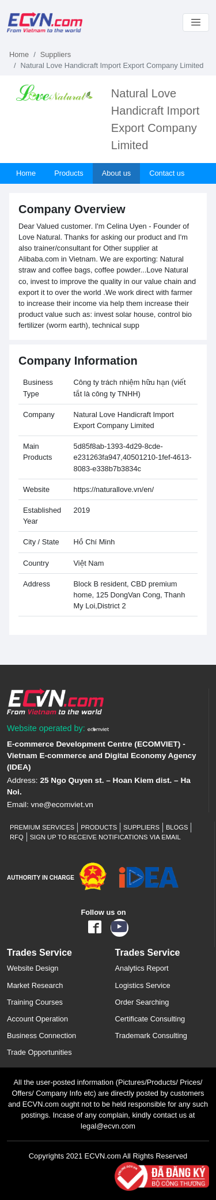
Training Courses (35, 1002)
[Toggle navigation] (196, 22)
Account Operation (37, 1018)
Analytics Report (142, 968)
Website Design (32, 968)
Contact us (166, 173)
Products (69, 173)
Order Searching (142, 1002)
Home (19, 54)
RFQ (17, 837)
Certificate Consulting (150, 1018)
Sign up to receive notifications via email (105, 837)
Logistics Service (142, 985)
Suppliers (55, 54)
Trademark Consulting (151, 1035)
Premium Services (42, 827)
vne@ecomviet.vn (62, 804)
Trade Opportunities (39, 1052)
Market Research (35, 985)
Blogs (177, 827)
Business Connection (41, 1035)
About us (116, 173)
